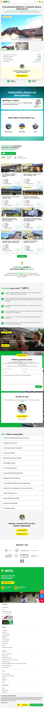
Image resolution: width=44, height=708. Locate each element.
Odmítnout (25, 705)
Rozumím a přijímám (36, 705)
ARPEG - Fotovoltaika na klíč (12, 10)
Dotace (3, 645)
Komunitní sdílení (5, 634)
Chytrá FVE (4, 632)
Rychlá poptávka (8, 582)
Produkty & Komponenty (7, 647)
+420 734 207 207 (22, 416)
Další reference (6, 146)
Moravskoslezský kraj (37, 61)
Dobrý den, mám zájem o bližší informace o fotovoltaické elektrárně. (22, 377)
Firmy (3, 609)
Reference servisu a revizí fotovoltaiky (10, 659)
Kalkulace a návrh (5, 636)
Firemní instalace (5, 667)
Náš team (4, 677)
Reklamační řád (5, 690)
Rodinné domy (5, 607)
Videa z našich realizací (7, 665)
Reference (4, 651)
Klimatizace (4, 637)
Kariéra (3, 681)
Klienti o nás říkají (5, 674)
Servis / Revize (5, 641)
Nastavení (18, 705)
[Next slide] (41, 27)
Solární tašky (4, 643)
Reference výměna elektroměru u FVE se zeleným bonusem (14, 663)
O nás (3, 671)
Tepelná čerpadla (5, 639)
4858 (3, 157)
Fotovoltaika (4, 604)
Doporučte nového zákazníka (8, 675)
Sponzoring (4, 679)
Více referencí (22, 256)
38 (15, 157)
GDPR (3, 688)
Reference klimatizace (6, 657)
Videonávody (5, 692)
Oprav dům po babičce (7, 613)
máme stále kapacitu (20, 273)
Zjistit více (5, 345)
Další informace (4, 702)
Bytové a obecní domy (6, 611)
